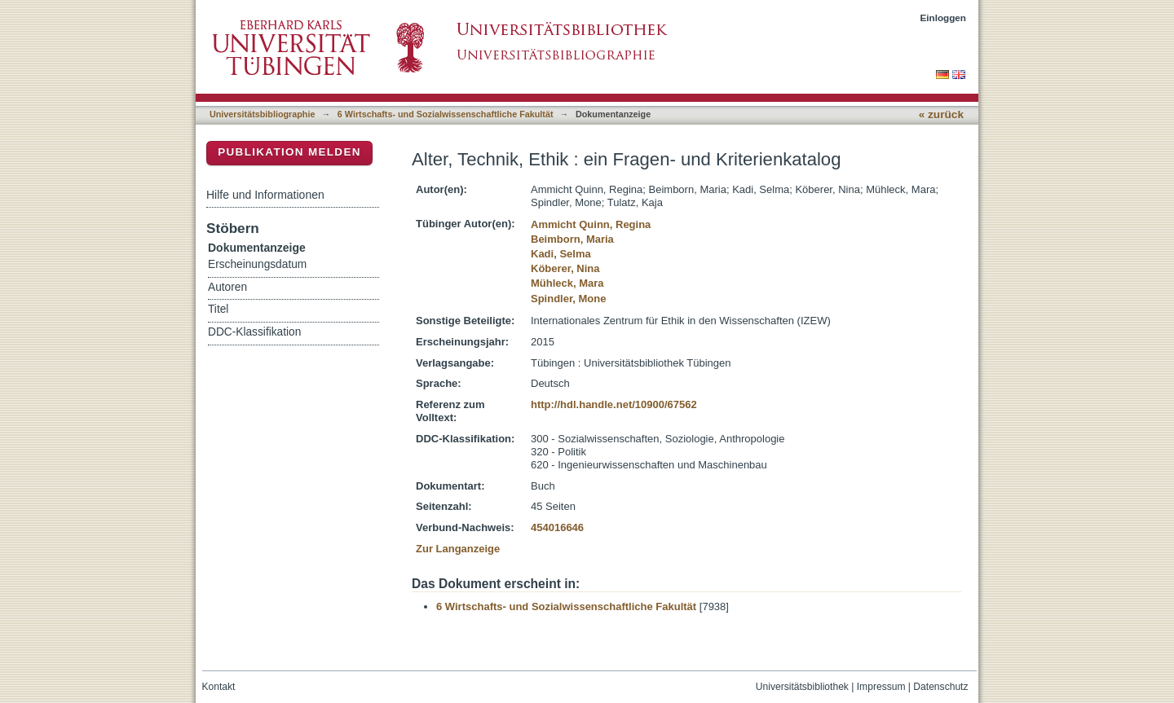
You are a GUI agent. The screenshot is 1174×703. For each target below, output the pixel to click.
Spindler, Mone (568, 298)
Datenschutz (940, 686)
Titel (218, 309)
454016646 (557, 527)
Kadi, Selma (561, 254)
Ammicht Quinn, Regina (591, 224)
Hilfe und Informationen (265, 194)
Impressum (881, 686)
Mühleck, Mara (567, 283)
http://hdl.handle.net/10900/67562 (614, 404)
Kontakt (219, 686)
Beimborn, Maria (572, 239)
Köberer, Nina (565, 268)
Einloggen (943, 17)
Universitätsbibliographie (262, 114)
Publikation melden (289, 152)
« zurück (941, 114)
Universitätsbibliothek (802, 686)
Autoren (227, 287)
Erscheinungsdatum (257, 264)
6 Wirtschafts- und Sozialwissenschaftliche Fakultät (446, 114)
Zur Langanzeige (458, 549)
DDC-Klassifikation (254, 332)
